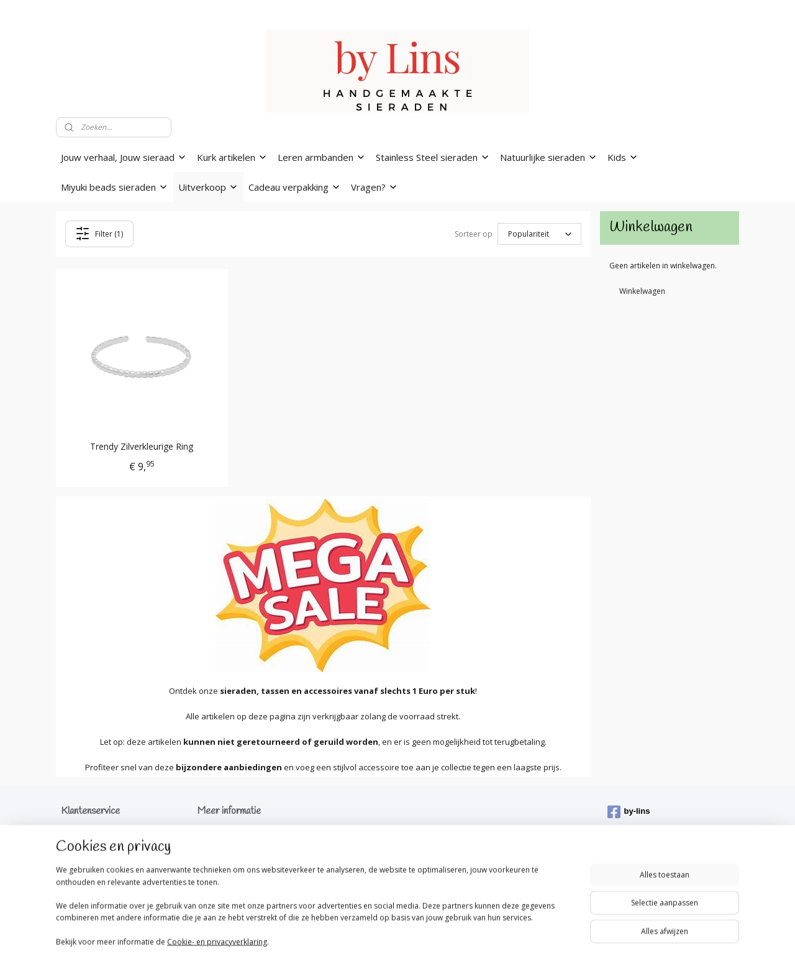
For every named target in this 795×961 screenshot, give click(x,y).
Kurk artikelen (232, 157)
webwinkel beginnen (412, 938)
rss (365, 938)
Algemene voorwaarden (103, 845)
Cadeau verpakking (294, 187)
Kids (622, 157)
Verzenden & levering (98, 834)
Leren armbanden (322, 157)
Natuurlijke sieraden (548, 157)
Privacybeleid (84, 857)
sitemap (338, 938)
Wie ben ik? (217, 834)
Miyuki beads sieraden (114, 187)
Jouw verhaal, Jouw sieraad (124, 157)
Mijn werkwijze (223, 845)
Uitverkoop (208, 187)
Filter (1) (100, 233)
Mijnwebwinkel (521, 938)
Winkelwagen (642, 291)
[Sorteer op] (539, 234)
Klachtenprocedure (95, 870)
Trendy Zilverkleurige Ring (141, 447)
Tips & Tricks (220, 857)
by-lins (628, 811)
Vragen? (374, 187)
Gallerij (211, 870)
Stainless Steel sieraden (433, 157)
